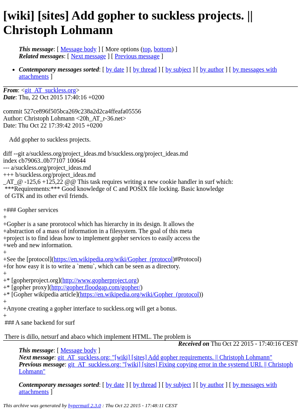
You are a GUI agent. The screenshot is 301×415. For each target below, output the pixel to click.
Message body (78, 49)
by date (115, 69)
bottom (162, 49)
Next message (88, 56)
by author (212, 69)
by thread (145, 69)
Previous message (137, 56)
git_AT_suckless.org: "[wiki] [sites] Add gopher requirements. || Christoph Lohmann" (165, 357)
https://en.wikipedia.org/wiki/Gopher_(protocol (113, 259)
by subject (178, 69)
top (146, 49)
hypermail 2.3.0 (84, 405)
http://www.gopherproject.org (99, 280)
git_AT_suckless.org (50, 90)
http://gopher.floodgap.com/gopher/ (96, 287)
